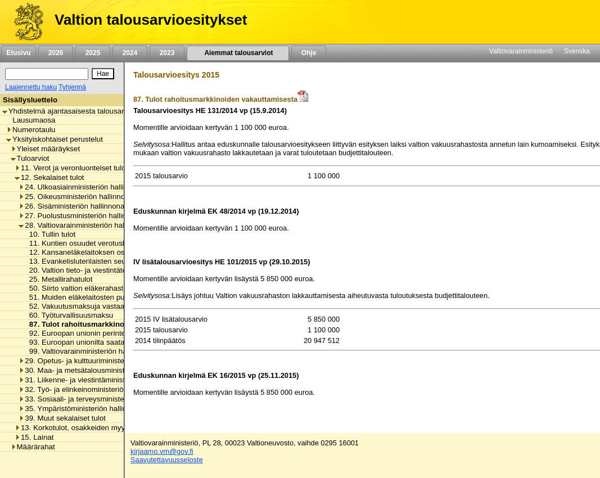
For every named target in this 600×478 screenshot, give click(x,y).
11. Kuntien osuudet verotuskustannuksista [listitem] (97, 243)
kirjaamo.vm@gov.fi (161, 451)
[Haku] (46, 74)
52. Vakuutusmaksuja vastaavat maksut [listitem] (92, 306)
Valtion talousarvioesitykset (151, 19)
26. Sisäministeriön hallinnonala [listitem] (74, 206)
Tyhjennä (72, 87)
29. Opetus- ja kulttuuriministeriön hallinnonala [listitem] (98, 361)
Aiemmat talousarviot (238, 53)
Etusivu (18, 53)
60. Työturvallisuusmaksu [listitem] (68, 315)
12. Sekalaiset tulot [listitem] (49, 177)
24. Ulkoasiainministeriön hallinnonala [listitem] (84, 187)
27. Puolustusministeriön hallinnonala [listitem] (83, 215)
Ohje (308, 53)
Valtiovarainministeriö (521, 51)
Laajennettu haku (31, 87)
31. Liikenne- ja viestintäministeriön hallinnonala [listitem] (101, 380)
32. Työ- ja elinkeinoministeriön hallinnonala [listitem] (94, 389)
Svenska (577, 51)
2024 (130, 53)
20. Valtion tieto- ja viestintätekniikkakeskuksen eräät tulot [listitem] (121, 270)
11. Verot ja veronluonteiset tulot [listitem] (71, 168)
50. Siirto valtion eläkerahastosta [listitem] (80, 288)
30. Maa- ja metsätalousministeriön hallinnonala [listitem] (101, 370)
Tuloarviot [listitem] (30, 158)
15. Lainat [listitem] (34, 437)
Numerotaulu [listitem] (30, 129)
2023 (167, 53)
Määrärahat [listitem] (33, 447)
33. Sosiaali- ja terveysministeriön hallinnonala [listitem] (98, 399)
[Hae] (103, 73)
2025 (93, 53)
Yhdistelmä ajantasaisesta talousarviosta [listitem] (73, 111)
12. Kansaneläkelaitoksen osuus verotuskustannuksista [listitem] (118, 252)
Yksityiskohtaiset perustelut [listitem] (54, 139)
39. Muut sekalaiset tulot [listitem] (62, 418)
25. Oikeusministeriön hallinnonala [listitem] (79, 196)
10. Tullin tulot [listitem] (49, 234)
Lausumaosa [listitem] (30, 120)
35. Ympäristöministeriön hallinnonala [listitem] (84, 408)
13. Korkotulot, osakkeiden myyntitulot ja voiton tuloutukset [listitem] (115, 427)
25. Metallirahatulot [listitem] (58, 279)
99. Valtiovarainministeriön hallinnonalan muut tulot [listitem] (110, 351)
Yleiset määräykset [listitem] (45, 149)
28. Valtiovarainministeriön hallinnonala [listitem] (86, 225)
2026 (55, 53)
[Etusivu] (24, 22)
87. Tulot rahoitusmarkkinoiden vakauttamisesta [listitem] (111, 324)
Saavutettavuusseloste (166, 460)
